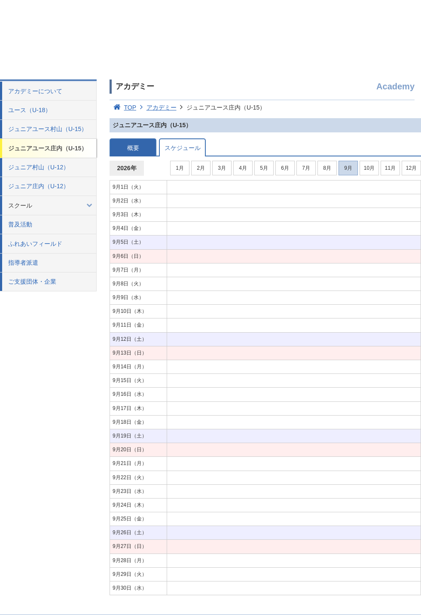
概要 (133, 147)
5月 (264, 168)
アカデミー (156, 107)
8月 (327, 168)
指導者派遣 (23, 262)
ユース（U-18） (29, 110)
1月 (180, 168)
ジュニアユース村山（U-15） (47, 128)
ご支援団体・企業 (32, 281)
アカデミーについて (35, 91)
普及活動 (20, 224)
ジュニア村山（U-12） (38, 167)
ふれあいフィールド (35, 243)
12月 (411, 168)
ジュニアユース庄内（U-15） (47, 148)
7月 (306, 168)
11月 (390, 168)
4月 (243, 168)
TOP (123, 107)
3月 (222, 168)
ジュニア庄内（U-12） (38, 186)
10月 (369, 168)
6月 (285, 168)
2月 (201, 168)
